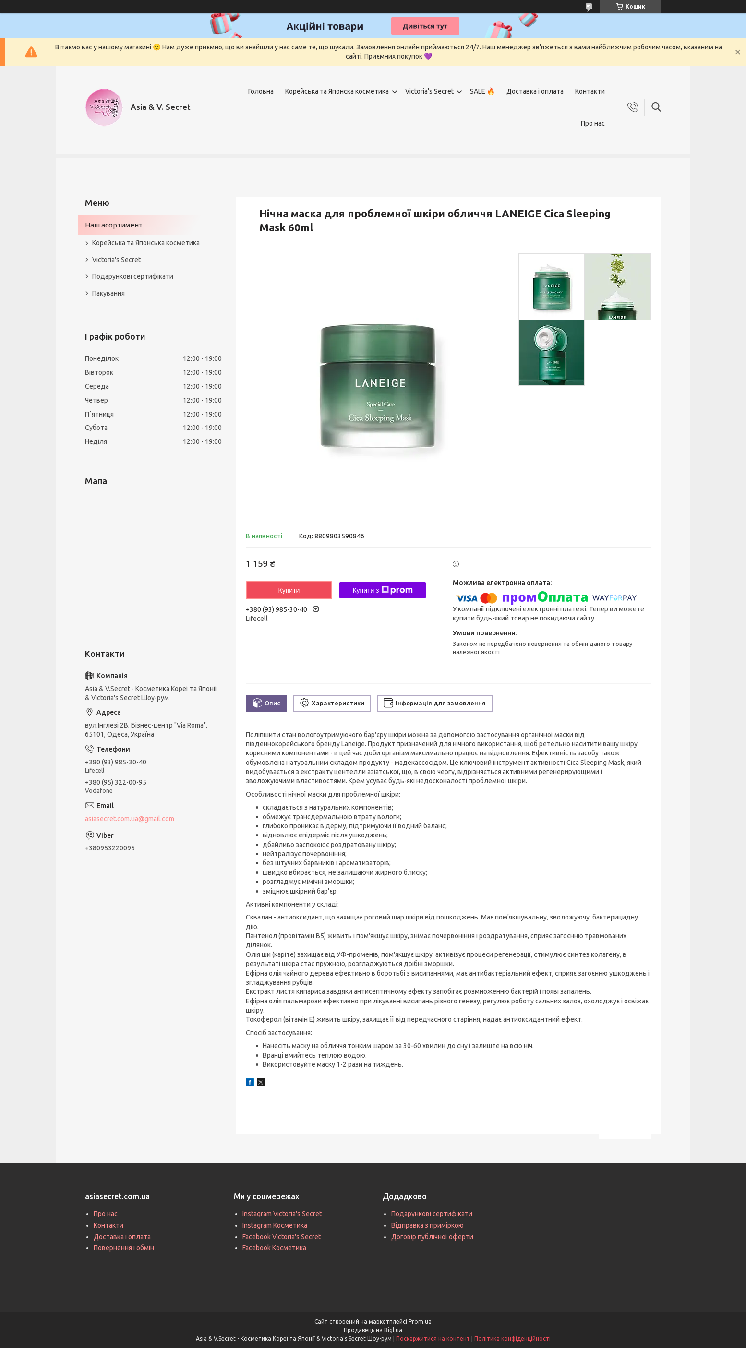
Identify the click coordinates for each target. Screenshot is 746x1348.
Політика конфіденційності (512, 1339)
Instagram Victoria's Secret (282, 1213)
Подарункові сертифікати (132, 276)
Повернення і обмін (124, 1248)
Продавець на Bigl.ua (373, 1330)
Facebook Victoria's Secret (281, 1237)
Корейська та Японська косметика (146, 243)
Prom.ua (420, 1321)
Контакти (590, 91)
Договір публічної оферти (432, 1237)
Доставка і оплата (535, 91)
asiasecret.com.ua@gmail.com (129, 819)
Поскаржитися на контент (433, 1339)
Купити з (382, 590)
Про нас (593, 123)
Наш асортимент (114, 225)
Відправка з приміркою (427, 1225)
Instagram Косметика (274, 1225)
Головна (261, 91)
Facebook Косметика (274, 1248)
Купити (289, 590)
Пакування (108, 293)
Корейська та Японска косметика (337, 91)
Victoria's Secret (429, 91)
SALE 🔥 (482, 91)
